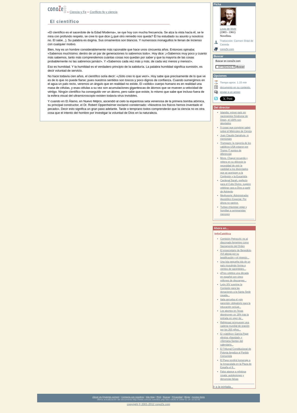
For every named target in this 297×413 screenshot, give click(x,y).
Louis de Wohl (228, 28)
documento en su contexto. (235, 87)
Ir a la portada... (223, 386)
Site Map (150, 397)
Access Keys (198, 397)
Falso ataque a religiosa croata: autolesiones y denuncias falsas (233, 375)
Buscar (166, 397)
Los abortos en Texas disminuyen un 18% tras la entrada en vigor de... (234, 314)
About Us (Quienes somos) (105, 397)
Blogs (187, 397)
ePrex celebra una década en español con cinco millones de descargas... (234, 277)
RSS (159, 397)
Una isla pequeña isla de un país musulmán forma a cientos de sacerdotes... (235, 265)
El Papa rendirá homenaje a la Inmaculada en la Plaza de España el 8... (236, 364)
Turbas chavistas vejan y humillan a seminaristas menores (233, 211)
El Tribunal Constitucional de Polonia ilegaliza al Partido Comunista (235, 352)
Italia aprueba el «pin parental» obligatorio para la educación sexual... (235, 303)
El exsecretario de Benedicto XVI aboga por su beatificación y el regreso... (235, 254)
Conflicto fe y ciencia (103, 12)
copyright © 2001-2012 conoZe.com (148, 404)
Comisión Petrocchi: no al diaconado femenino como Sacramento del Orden (234, 242)
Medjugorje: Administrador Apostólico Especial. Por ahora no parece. (234, 199)
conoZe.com (227, 49)
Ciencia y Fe (78, 12)
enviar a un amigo (230, 92)
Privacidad (177, 397)
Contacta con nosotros (132, 397)
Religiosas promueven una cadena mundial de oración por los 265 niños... (234, 326)
